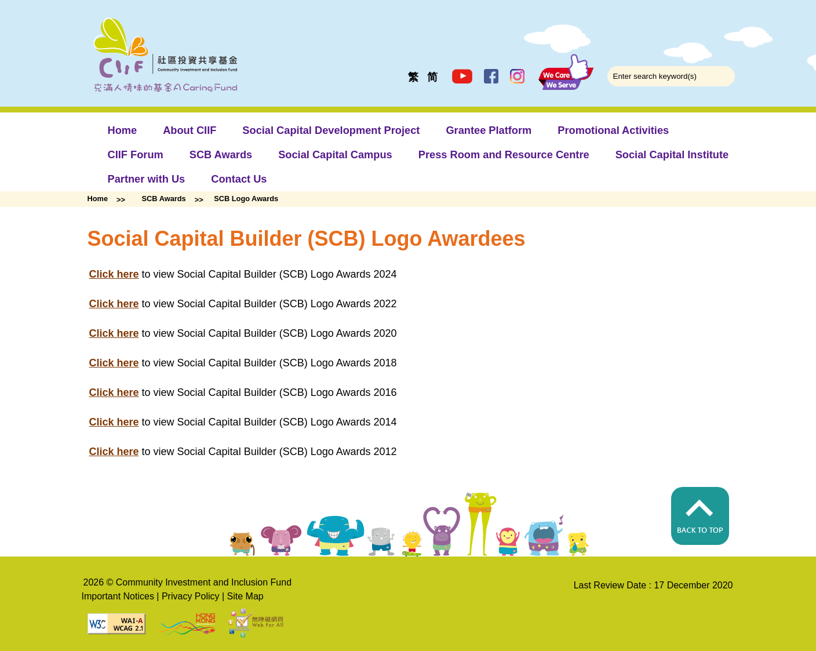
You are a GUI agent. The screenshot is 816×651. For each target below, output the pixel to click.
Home (122, 130)
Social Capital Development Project (331, 130)
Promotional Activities (613, 130)
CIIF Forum (135, 154)
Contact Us (239, 179)
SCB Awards (221, 154)
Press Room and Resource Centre (503, 154)
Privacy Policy (191, 596)
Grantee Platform (488, 130)
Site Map (245, 596)
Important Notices (118, 596)
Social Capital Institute (672, 154)
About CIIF (189, 130)
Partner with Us (146, 179)
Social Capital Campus (335, 154)
